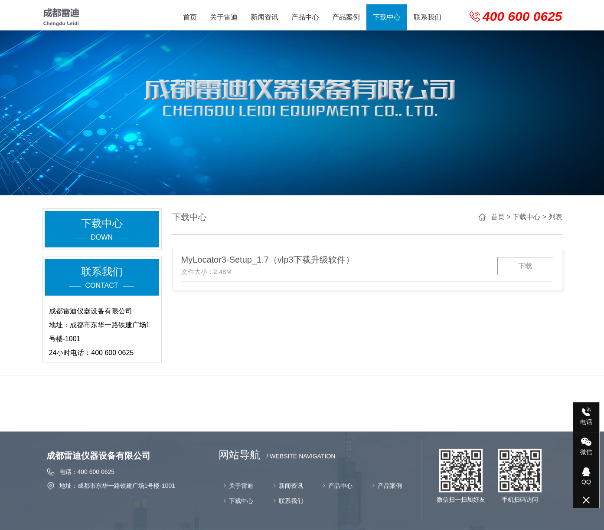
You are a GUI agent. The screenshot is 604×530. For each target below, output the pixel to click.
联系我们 (427, 17)
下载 (532, 266)
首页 (190, 17)
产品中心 (305, 17)
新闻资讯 (264, 17)
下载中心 (387, 17)
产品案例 (346, 17)
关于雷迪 (224, 17)
